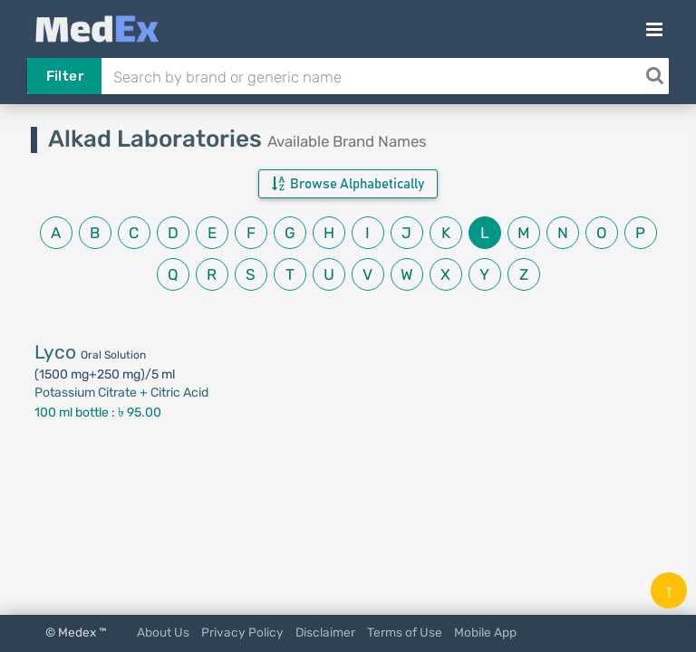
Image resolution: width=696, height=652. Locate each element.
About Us (163, 632)
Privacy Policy (242, 632)
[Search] (654, 76)
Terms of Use (404, 632)
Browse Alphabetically (348, 184)
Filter (64, 76)
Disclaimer (325, 632)
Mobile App (485, 632)
